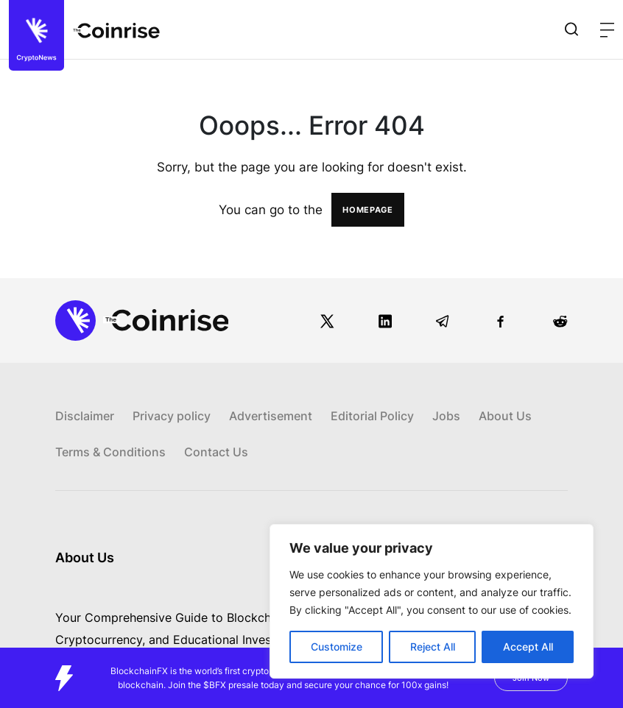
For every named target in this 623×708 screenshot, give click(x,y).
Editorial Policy (372, 415)
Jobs (446, 415)
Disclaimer (84, 415)
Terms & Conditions (110, 452)
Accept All (528, 646)
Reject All (432, 646)
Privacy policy (172, 415)
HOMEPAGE (367, 210)
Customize (336, 646)
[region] (432, 601)
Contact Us (216, 452)
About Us (505, 415)
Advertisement (270, 415)
